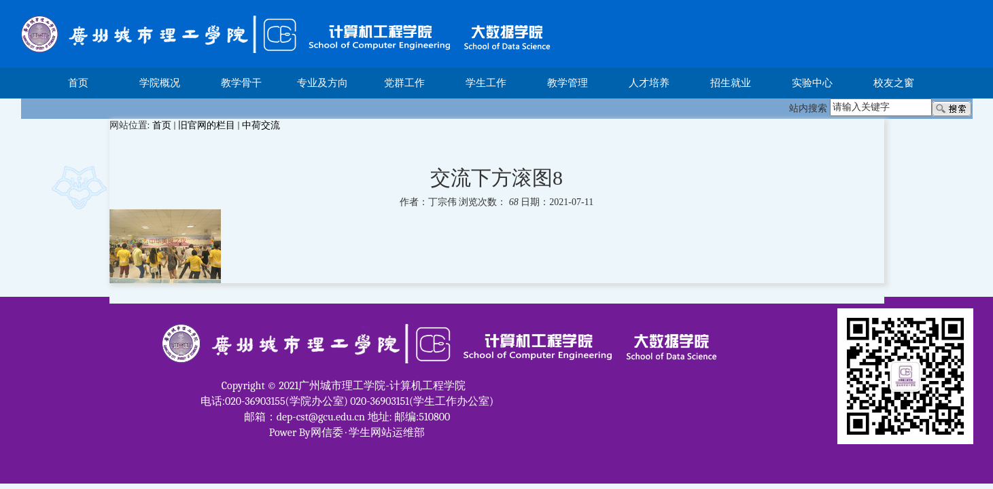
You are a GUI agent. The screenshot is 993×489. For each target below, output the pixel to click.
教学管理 (567, 82)
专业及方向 (322, 82)
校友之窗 (893, 82)
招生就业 (730, 82)
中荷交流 (261, 125)
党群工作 (404, 82)
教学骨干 (241, 82)
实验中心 (812, 82)
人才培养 (649, 82)
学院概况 (159, 82)
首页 (78, 82)
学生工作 (486, 82)
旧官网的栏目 (206, 125)
